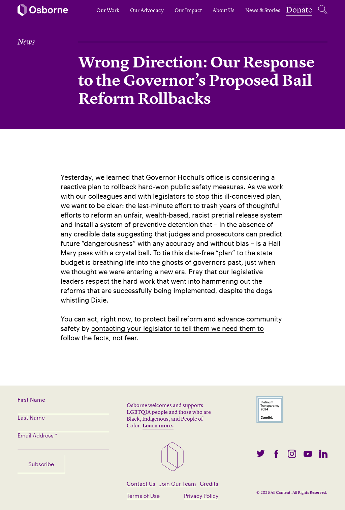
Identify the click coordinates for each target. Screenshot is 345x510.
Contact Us (141, 483)
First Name (31, 399)
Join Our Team (177, 483)
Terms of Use (143, 495)
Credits (209, 483)
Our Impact (176, 10)
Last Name (31, 417)
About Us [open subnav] (212, 10)
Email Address (37, 435)
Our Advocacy (135, 10)
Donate (293, 10)
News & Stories (251, 10)
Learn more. (158, 425)
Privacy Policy (201, 495)
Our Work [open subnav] (96, 10)
